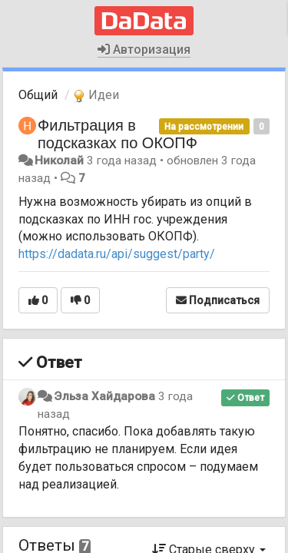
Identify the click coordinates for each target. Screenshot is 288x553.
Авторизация (144, 49)
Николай (59, 160)
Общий (38, 95)
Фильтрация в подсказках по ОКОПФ (117, 134)
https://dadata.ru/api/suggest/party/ (116, 254)
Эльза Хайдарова (104, 396)
